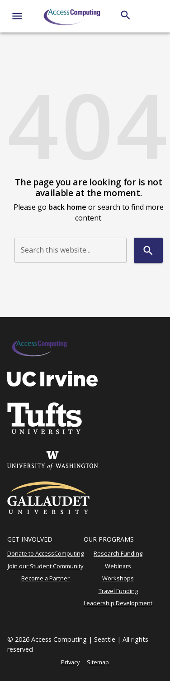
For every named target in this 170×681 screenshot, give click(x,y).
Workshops (118, 578)
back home (67, 207)
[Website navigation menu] (17, 16)
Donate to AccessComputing (45, 553)
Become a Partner (45, 578)
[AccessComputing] (72, 16)
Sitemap (98, 662)
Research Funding (118, 553)
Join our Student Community (45, 566)
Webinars (118, 566)
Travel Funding (118, 591)
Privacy (70, 662)
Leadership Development (118, 603)
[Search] (125, 15)
